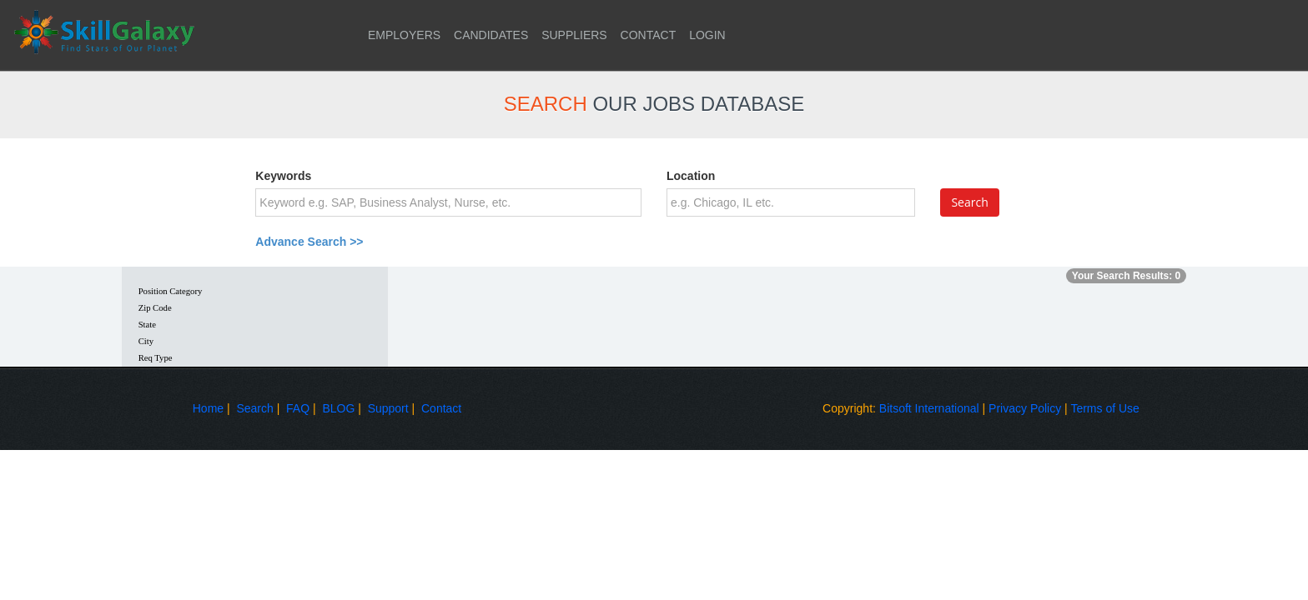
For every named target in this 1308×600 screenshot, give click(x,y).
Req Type (155, 357)
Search (254, 408)
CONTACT (649, 35)
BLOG (338, 408)
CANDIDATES (491, 35)
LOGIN (707, 35)
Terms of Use (1104, 408)
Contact (441, 408)
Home (208, 408)
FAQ (297, 408)
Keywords (283, 175)
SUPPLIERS (574, 35)
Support (388, 408)
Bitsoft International (929, 408)
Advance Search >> (309, 241)
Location (691, 175)
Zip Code (155, 307)
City (145, 341)
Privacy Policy (1025, 408)
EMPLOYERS (404, 35)
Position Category (170, 291)
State (147, 324)
